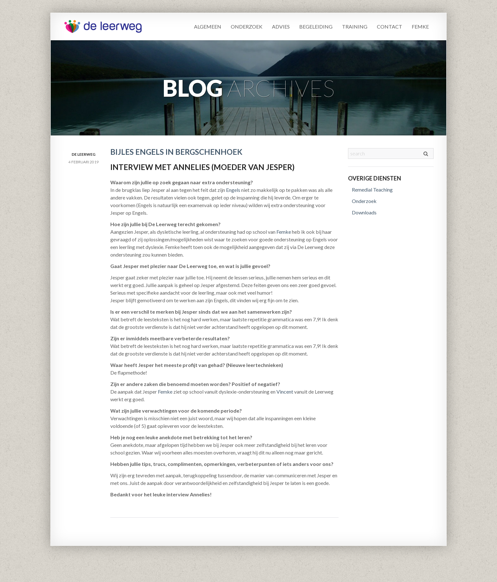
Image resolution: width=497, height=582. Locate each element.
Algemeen (207, 26)
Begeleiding (315, 26)
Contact (389, 26)
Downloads (364, 212)
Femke (420, 26)
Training (354, 26)
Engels (233, 190)
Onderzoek (246, 26)
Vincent (284, 392)
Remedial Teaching (372, 189)
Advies (281, 26)
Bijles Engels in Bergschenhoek (176, 151)
